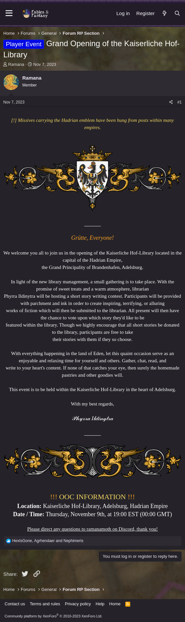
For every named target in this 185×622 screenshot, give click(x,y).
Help (100, 603)
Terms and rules (45, 603)
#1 (179, 102)
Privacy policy (78, 603)
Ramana (16, 64)
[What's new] (164, 13)
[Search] (177, 13)
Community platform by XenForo (53, 616)
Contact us (15, 603)
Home (115, 603)
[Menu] (9, 13)
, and (47, 540)
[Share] (171, 102)
